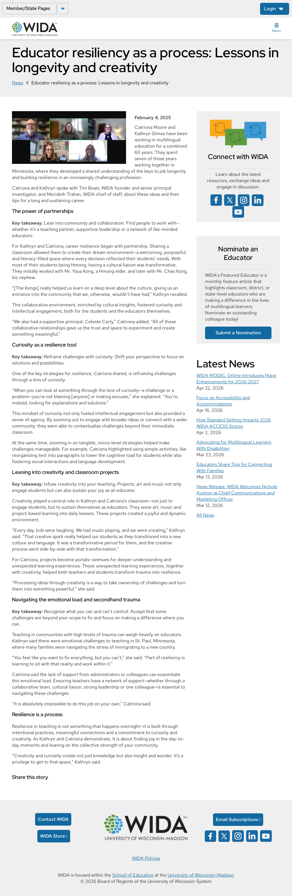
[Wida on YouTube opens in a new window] (238, 211)
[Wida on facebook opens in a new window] (216, 200)
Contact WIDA (53, 819)
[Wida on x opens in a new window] (230, 200)
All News (205, 515)
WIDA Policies (146, 858)
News (17, 83)
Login (270, 9)
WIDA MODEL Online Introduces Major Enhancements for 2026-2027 (236, 378)
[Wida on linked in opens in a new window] (257, 200)
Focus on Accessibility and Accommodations (223, 401)
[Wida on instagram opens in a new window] (244, 200)
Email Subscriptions (237, 819)
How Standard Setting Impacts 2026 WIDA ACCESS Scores (233, 423)
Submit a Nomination (238, 333)
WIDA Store (52, 836)
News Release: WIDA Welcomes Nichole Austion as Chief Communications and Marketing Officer (236, 493)
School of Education (132, 875)
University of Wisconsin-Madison (201, 875)
